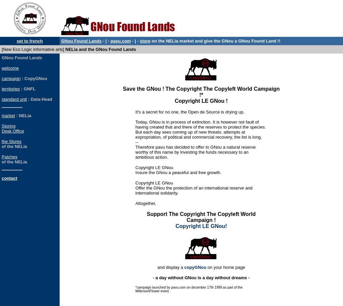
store (145, 41)
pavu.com (121, 41)
